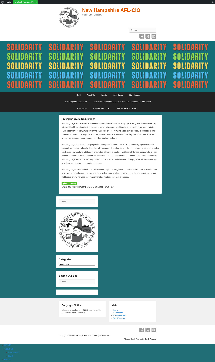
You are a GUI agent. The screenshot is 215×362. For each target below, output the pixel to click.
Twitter (147, 36)
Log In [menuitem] (8, 2)
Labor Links (118, 95)
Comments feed (119, 315)
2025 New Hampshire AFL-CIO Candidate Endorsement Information (122, 102)
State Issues (134, 95)
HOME (78, 95)
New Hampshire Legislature (75, 102)
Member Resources (101, 108)
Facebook (141, 36)
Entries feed (118, 313)
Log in (115, 310)
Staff (10, 356)
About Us (91, 95)
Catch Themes (150, 339)
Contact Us (82, 108)
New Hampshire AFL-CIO (111, 10)
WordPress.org (119, 318)
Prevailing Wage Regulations (78, 119)
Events (104, 95)
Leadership (13, 352)
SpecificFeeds (154, 36)
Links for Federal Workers (127, 108)
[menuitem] (2, 2)
